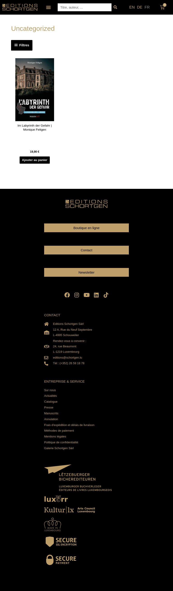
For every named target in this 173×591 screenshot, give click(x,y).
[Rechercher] (115, 7)
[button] (48, 7)
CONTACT (52, 315)
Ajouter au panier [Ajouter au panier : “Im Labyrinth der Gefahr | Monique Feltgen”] (34, 160)
